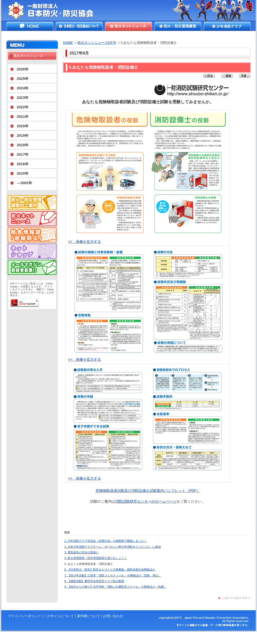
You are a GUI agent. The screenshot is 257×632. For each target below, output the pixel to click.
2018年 (23, 145)
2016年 (23, 164)
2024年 (23, 88)
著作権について (88, 616)
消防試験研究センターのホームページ (146, 501)
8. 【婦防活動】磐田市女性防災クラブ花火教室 (94, 581)
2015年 (23, 173)
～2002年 (24, 183)
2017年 (23, 154)
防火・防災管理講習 (177, 26)
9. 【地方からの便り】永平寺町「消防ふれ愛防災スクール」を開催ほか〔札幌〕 (116, 586)
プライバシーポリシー (24, 616)
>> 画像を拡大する (84, 242)
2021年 (23, 117)
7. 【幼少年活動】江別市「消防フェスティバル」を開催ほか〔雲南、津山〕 (113, 575)
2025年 (23, 79)
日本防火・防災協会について (79, 26)
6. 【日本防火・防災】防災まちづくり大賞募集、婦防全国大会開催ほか (110, 569)
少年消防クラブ (227, 26)
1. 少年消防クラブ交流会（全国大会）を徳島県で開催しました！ (106, 540)
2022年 (23, 107)
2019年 (23, 135)
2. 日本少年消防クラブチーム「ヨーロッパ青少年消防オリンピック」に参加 (113, 546)
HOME (29, 26)
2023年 (23, 98)
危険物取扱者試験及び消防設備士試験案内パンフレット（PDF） (148, 491)
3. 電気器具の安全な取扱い (82, 552)
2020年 (23, 126)
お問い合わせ (113, 616)
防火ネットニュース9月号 (97, 43)
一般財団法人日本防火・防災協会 (54, 10)
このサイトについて (59, 616)
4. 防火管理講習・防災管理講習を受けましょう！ (96, 558)
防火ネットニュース (128, 26)
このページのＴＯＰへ (236, 597)
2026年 (23, 69)
